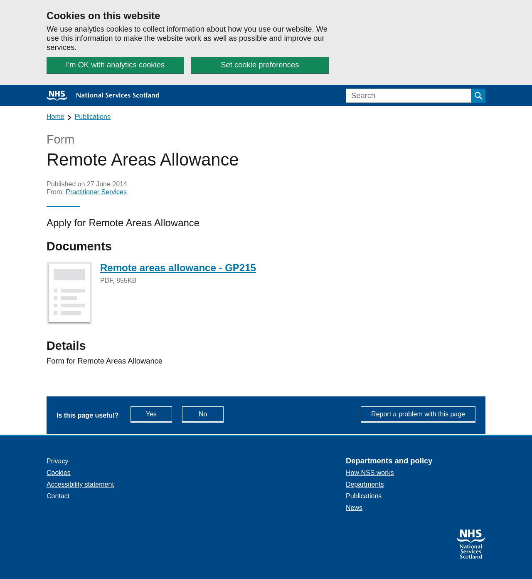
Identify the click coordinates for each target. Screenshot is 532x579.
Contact (58, 496)
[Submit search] (478, 96)
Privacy (57, 461)
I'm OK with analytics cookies (115, 64)
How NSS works (370, 472)
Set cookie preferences (260, 64)
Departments (365, 484)
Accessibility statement (80, 484)
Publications (93, 116)
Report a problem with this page (418, 414)
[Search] (408, 96)
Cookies (59, 472)
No (211, 414)
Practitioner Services (96, 191)
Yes (159, 414)
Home (55, 116)
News (354, 507)
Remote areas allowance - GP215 (178, 267)
